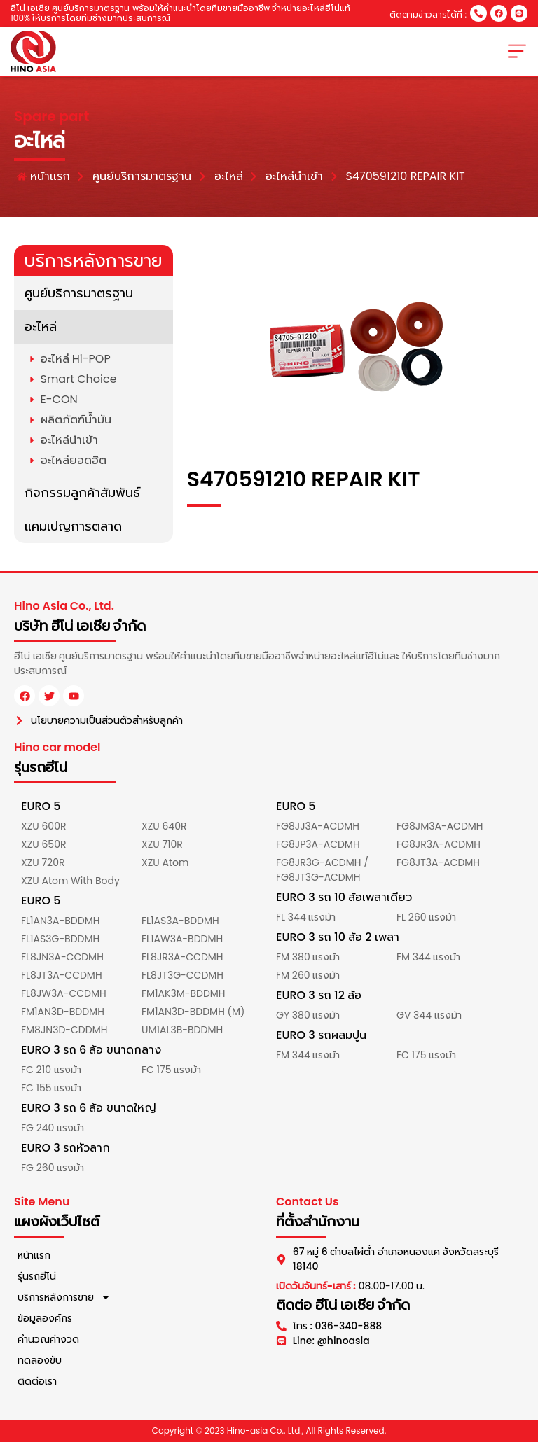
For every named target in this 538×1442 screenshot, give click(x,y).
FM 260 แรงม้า (308, 975)
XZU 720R (42, 862)
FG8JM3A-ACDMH (439, 826)
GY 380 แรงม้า (308, 1015)
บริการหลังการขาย (64, 1297)
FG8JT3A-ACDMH (438, 862)
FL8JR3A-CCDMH (182, 957)
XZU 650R (43, 844)
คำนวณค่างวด (48, 1339)
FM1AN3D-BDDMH (62, 1011)
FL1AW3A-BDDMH (182, 939)
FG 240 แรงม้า (52, 1128)
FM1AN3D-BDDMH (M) (193, 1011)
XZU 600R (43, 826)
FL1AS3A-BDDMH (180, 920)
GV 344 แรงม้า (429, 1015)
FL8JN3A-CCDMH (62, 957)
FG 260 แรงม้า (52, 1168)
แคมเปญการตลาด (73, 526)
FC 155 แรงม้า (51, 1088)
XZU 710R (162, 844)
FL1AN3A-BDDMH (60, 920)
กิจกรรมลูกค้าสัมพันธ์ (82, 492)
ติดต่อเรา (37, 1381)
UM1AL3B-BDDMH (182, 1030)
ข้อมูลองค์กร (45, 1318)
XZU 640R (164, 826)
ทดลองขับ (40, 1360)
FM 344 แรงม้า (428, 957)
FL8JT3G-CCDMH (182, 975)
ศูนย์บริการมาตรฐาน (79, 293)
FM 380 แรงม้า (308, 957)
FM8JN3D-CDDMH (64, 1030)
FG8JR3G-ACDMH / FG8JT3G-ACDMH (322, 869)
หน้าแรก (34, 1255)
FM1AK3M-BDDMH (184, 993)
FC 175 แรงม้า (171, 1070)
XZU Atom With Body (70, 881)
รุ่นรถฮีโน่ (37, 1276)
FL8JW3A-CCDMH (63, 993)
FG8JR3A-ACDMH (438, 844)
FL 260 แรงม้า (426, 917)
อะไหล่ (41, 326)
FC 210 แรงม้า (51, 1070)
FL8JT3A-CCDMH (61, 975)
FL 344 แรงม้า (306, 917)
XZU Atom (165, 862)
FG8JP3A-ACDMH (318, 844)
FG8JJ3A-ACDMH (317, 826)
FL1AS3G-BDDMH (60, 939)
